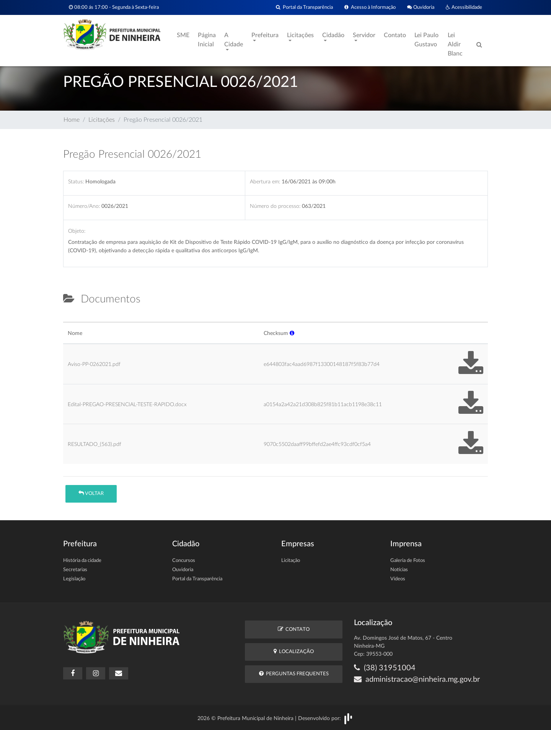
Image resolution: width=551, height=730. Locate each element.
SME (183, 35)
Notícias (399, 569)
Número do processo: (275, 206)
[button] (292, 333)
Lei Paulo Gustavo (426, 39)
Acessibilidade (464, 7)
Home (72, 120)
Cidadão (333, 35)
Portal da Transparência (304, 7)
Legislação (74, 578)
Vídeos (397, 578)
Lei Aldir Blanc (455, 44)
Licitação (290, 560)
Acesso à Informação (370, 7)
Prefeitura (265, 35)
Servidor (364, 35)
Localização (294, 651)
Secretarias (75, 569)
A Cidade (233, 39)
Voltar (91, 493)
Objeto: (76, 231)
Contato (395, 35)
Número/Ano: (84, 206)
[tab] (69, 318)
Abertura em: (265, 182)
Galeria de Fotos (407, 560)
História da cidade (82, 560)
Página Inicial (207, 39)
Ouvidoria (420, 7)
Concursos (183, 560)
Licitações (300, 35)
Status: (76, 182)
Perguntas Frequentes (294, 673)
